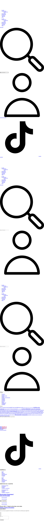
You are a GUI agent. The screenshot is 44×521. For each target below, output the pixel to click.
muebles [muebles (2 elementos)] (9, 413)
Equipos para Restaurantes (6, 397)
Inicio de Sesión (4, 497)
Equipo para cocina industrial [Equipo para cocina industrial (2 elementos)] (25, 410)
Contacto (3, 487)
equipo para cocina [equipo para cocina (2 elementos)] (18, 410)
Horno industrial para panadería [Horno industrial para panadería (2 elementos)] (5, 412)
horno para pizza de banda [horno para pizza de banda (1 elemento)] (12, 412)
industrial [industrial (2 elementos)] (21, 412)
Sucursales (3, 475)
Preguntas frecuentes (5, 485)
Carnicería (3, 394)
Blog (2, 17)
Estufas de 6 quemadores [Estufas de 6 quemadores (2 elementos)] (21, 411)
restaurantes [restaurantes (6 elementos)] (25, 414)
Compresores (6, 20)
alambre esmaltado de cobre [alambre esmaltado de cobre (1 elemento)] (26, 407)
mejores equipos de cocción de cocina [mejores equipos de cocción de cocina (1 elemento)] (27, 412)
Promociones (4, 14)
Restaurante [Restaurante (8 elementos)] (18, 414)
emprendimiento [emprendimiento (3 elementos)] (3, 410)
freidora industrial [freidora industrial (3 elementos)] (39, 411)
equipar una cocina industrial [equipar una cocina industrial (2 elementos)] (10, 410)
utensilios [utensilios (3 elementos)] (30, 414)
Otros (5, 12)
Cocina (3, 10)
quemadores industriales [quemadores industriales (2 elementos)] (3, 414)
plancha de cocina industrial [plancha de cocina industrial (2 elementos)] (24, 413)
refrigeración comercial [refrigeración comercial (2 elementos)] (11, 414)
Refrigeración (4, 19)
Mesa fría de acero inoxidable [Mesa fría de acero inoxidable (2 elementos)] (35, 412)
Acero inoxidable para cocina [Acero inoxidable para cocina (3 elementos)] (17, 407)
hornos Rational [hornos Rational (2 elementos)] (17, 412)
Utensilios (3, 404)
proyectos (3, 401)
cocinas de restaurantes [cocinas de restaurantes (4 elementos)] (35, 409)
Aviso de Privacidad (5, 495)
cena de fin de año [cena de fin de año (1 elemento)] (31, 407)
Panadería (3, 399)
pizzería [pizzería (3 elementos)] (17, 413)
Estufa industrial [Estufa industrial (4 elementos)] (13, 411)
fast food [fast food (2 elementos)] (32, 411)
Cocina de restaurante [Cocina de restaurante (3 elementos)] (14, 408)
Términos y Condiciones (5, 488)
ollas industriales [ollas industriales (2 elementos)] (13, 413)
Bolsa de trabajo (4, 474)
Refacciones (4, 13)
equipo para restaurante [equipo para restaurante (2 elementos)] (33, 410)
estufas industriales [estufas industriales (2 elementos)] (28, 411)
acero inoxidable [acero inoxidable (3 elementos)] (9, 407)
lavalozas (3, 398)
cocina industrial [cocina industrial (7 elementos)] (25, 409)
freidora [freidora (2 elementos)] (35, 411)
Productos (3, 400)
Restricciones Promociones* (7, 494)
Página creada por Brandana (7, 507)
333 (3, 426)
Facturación (4, 486)
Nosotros (3, 473)
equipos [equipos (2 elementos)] (39, 410)
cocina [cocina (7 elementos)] (35, 407)
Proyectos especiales (3, 16)
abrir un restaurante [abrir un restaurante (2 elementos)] (3, 407)
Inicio (3, 471)
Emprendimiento (4, 395)
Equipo (3, 396)
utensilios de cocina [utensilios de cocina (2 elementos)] (35, 414)
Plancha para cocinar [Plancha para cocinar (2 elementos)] (31, 413)
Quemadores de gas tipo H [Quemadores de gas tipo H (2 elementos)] (39, 413)
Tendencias (3, 403)
